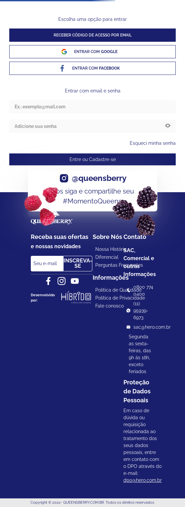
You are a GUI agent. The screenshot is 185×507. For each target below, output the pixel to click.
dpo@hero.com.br (142, 480)
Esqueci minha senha (153, 143)
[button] (167, 126)
